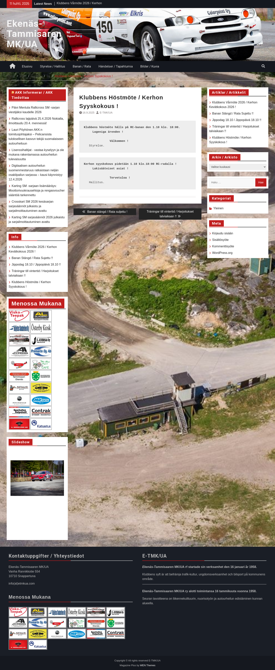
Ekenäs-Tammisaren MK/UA (34, 34)
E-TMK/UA (106, 112)
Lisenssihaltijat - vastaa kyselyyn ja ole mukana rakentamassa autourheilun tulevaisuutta (36, 154)
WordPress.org (222, 252)
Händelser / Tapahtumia (116, 66)
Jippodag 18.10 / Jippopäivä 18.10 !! (236, 120)
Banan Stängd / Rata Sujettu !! (232, 113)
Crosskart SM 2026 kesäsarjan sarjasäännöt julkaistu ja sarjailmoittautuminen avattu (31, 206)
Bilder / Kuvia (149, 66)
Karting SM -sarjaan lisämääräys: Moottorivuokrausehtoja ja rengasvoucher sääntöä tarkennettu (37, 190)
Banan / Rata (82, 66)
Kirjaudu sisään (222, 233)
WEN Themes (147, 665)
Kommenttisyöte (223, 246)
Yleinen (218, 208)
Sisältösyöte (220, 239)
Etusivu (27, 66)
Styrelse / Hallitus (52, 66)
